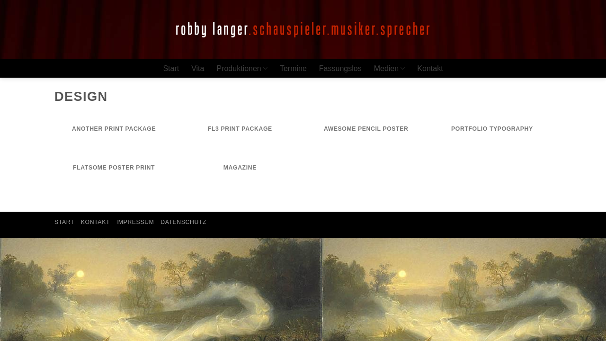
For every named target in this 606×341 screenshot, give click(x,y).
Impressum (135, 222)
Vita (197, 68)
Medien (389, 68)
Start (171, 68)
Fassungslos (340, 68)
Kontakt (430, 68)
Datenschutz (183, 222)
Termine (293, 68)
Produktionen (241, 68)
